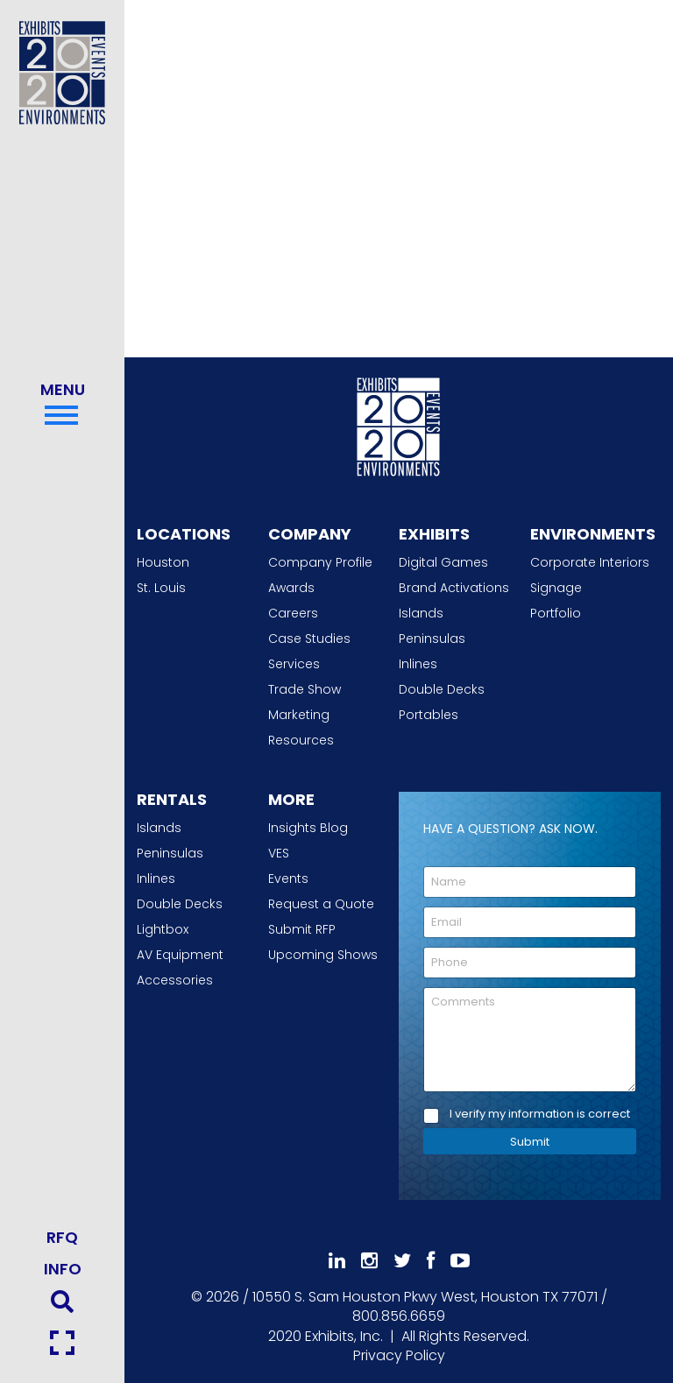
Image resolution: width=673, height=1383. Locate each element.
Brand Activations (454, 587)
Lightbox (162, 929)
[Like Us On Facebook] (431, 1261)
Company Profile (320, 562)
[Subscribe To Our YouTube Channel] (460, 1261)
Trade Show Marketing (304, 702)
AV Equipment (180, 954)
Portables (428, 714)
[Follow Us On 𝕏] (402, 1261)
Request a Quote (321, 904)
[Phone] (529, 962)
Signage (556, 587)
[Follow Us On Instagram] (369, 1261)
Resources (301, 740)
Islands (421, 613)
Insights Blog (308, 827)
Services (294, 664)
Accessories (175, 980)
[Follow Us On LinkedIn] (336, 1261)
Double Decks (442, 689)
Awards (291, 587)
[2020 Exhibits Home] (399, 424)
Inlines (418, 664)
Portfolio (555, 613)
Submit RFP (302, 929)
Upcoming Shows (323, 954)
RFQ (62, 1237)
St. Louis (161, 587)
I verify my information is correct (540, 1114)
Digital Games (443, 562)
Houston (163, 562)
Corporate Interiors (589, 562)
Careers (293, 613)
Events (288, 878)
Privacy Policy (399, 1355)
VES (278, 853)
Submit (529, 1141)
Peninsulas (432, 638)
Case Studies (309, 638)
